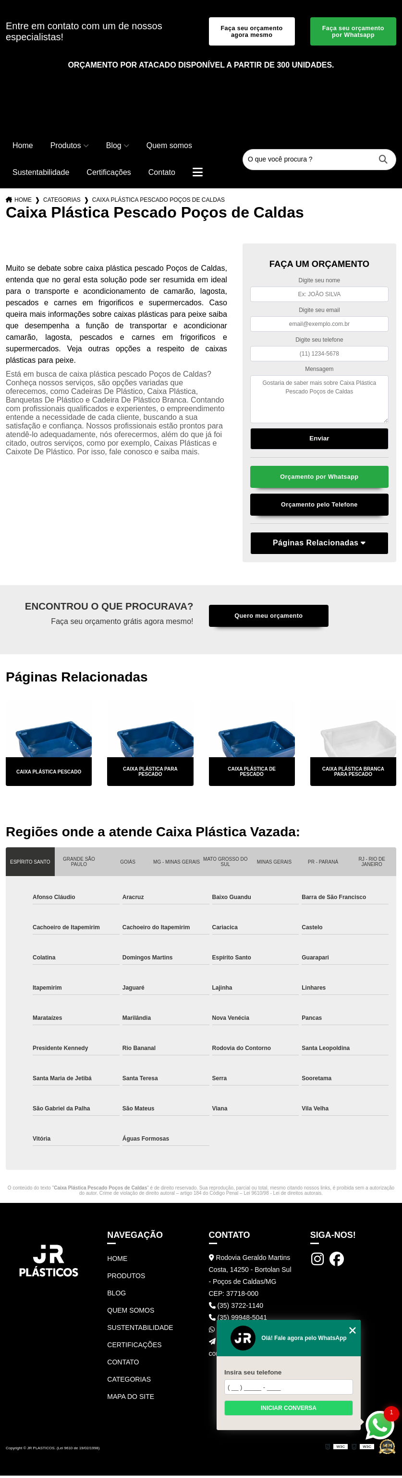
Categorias (62, 201)
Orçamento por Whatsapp (319, 478)
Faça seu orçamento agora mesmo (251, 32)
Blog (114, 147)
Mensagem (319, 370)
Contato (161, 174)
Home (22, 147)
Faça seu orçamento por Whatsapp (353, 32)
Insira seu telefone (252, 1372)
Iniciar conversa (289, 1408)
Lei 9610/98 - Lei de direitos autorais (282, 1195)
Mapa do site (130, 1399)
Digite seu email (319, 311)
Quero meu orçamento (268, 618)
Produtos (65, 147)
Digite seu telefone (319, 340)
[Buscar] (383, 161)
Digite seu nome (320, 281)
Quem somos (169, 147)
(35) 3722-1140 (236, 1308)
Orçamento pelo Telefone (319, 506)
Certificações (108, 174)
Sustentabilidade (40, 174)
